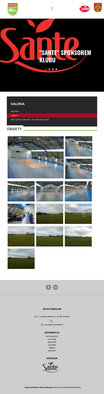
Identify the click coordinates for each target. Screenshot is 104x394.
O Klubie (52, 339)
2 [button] (50, 70)
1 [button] (46, 70)
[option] (52, 46)
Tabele (52, 348)
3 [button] (53, 70)
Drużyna (52, 342)
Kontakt (52, 351)
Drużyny (15, 111)
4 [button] (57, 70)
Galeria (52, 345)
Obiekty (14, 115)
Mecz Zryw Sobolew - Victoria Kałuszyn (30, 119)
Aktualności (52, 336)
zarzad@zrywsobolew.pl (52, 325)
